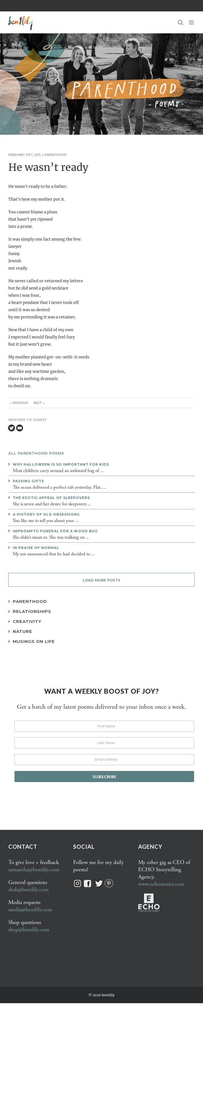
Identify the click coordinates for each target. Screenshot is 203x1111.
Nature (22, 631)
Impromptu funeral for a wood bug (55, 531)
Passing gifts (28, 481)
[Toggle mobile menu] (192, 22)
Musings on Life (34, 641)
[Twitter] (11, 428)
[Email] (19, 428)
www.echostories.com (161, 884)
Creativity (27, 621)
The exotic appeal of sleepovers (51, 498)
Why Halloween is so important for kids (61, 464)
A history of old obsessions (46, 514)
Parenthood (55, 155)
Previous (20, 403)
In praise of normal (36, 548)
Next (37, 403)
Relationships (32, 611)
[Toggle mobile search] (180, 22)
